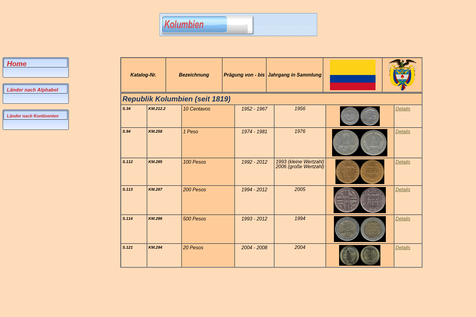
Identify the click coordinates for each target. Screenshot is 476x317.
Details (403, 247)
